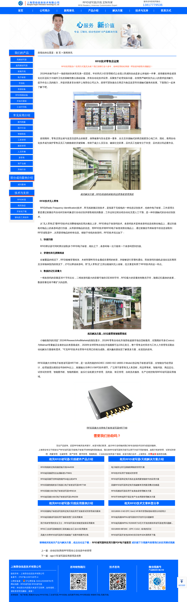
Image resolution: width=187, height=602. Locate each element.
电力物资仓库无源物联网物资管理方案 (128, 467)
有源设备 (22, 89)
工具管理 (22, 140)
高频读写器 (22, 59)
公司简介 (45, 10)
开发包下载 (22, 211)
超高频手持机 (73, 595)
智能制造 (22, 134)
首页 (20, 10)
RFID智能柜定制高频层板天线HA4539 (57, 467)
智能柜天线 (95, 595)
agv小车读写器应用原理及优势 (65, 556)
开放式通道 (22, 101)
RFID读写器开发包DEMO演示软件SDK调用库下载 (133, 535)
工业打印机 (22, 107)
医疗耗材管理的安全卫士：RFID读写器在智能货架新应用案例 (68, 523)
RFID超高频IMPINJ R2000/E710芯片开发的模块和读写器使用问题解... (142, 523)
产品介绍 (93, 10)
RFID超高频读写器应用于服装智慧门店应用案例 (62, 517)
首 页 (58, 52)
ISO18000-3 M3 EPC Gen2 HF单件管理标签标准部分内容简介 (138, 511)
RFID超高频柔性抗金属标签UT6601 (56, 473)
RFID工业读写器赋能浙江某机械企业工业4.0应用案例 (64, 529)
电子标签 (22, 77)
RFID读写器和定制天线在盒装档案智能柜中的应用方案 (135, 479)
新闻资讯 (69, 10)
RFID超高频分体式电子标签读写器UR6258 (59, 497)
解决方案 (117, 10)
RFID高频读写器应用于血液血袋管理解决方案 (131, 491)
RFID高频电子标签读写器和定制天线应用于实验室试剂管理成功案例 (70, 511)
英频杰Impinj (34, 595)
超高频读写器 (22, 65)
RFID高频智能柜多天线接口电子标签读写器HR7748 (63, 485)
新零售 (22, 157)
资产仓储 (22, 163)
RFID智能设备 (21, 95)
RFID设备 (63, 595)
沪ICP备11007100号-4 (28, 577)
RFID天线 (44, 595)
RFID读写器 (26, 584)
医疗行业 (22, 128)
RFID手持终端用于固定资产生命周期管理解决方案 (133, 497)
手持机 (22, 83)
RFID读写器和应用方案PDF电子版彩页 (111, 542)
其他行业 (22, 169)
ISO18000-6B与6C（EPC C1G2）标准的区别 (131, 529)
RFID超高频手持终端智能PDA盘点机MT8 (59, 479)
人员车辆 (22, 151)
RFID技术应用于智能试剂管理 (124, 473)
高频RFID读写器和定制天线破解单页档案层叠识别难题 (135, 485)
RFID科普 (21, 199)
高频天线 (104, 595)
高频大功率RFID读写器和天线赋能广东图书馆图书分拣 (65, 535)
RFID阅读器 (85, 595)
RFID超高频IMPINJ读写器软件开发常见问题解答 (132, 517)
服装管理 (22, 146)
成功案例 (22, 184)
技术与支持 (141, 10)
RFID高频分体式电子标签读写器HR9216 (58, 491)
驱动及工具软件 (22, 217)
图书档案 (22, 122)
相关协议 (22, 205)
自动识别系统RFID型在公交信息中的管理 (70, 550)
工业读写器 (53, 595)
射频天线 (22, 71)
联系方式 (166, 10)
